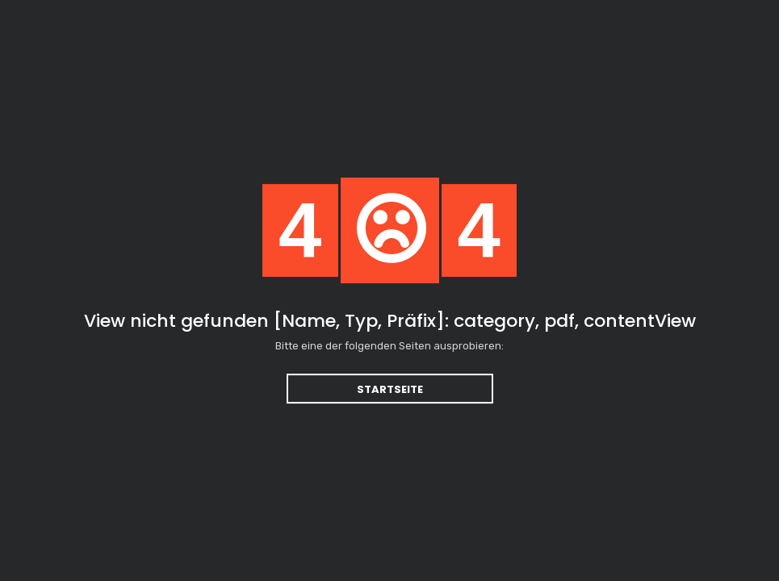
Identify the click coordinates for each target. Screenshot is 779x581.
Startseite (390, 389)
